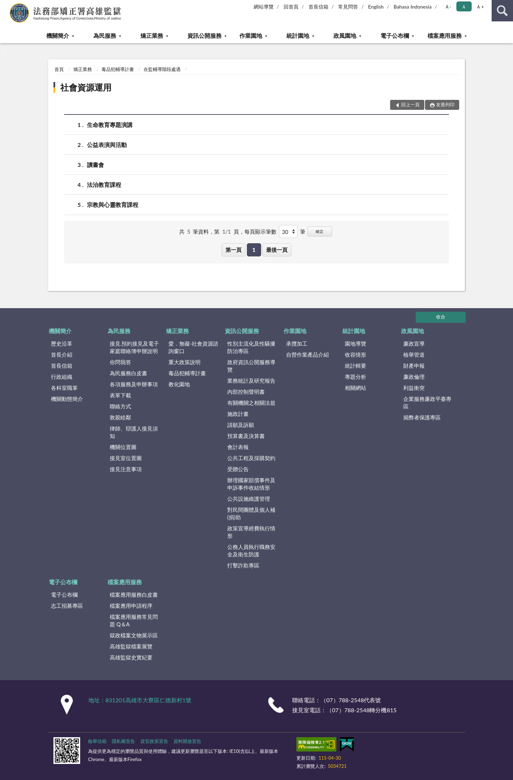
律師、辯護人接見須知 (134, 432)
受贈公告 (238, 469)
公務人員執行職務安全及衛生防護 (251, 550)
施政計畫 (238, 414)
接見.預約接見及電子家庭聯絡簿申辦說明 (134, 347)
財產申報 (414, 365)
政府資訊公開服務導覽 (251, 366)
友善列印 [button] (445, 104)
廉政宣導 (414, 343)
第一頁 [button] (234, 249)
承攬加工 (296, 343)
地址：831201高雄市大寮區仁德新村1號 (139, 700)
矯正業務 (151, 35)
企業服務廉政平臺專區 (427, 402)
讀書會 (95, 164)
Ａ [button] (463, 7)
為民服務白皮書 (128, 373)
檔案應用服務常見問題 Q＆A (134, 620)
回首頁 (291, 7)
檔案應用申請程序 (131, 605)
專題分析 (355, 376)
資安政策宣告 (154, 741)
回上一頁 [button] (410, 104)
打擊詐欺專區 (243, 565)
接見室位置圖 (126, 458)
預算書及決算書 (246, 436)
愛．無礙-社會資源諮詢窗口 (194, 347)
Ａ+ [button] (480, 7)
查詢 (502, 10)
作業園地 (250, 35)
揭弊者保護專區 (422, 417)
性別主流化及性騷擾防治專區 (251, 347)
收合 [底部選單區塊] (440, 317)
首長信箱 (318, 7)
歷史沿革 (61, 343)
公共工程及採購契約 (251, 458)
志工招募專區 (67, 605)
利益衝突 (414, 387)
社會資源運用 (86, 87)
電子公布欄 (394, 35)
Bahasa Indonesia (413, 7)
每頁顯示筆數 (260, 231)
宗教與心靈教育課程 (112, 204)
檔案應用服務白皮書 (134, 594)
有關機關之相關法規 (251, 402)
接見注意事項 (126, 469)
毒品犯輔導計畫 (118, 69)
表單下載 (120, 395)
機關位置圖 (123, 447)
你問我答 (120, 362)
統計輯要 (355, 365)
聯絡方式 (120, 406)
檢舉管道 (414, 354)
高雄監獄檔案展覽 (131, 646)
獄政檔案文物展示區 (134, 635)
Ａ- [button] (448, 7)
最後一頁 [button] (276, 249)
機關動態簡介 (67, 399)
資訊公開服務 (204, 35)
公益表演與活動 (107, 145)
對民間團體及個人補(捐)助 (251, 513)
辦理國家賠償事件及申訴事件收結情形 (251, 484)
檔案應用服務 (445, 35)
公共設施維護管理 (248, 498)
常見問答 (348, 7)
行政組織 (61, 376)
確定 (319, 231)
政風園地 (344, 35)
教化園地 (179, 384)
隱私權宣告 (123, 741)
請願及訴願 (240, 425)
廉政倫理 (414, 376)
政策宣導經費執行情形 (251, 532)
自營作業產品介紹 (307, 354)
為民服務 (104, 35)
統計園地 (297, 35)
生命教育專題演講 (110, 125)
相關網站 (355, 387)
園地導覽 (355, 343)
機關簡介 (57, 35)
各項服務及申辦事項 (134, 384)
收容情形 (355, 354)
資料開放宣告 (187, 741)
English (376, 7)
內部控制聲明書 (246, 391)
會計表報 (238, 447)
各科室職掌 (64, 387)
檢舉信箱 (97, 741)
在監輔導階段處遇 (162, 69)
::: (5, 5)
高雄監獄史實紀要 (131, 657)
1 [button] (253, 249)
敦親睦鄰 (120, 417)
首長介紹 (61, 354)
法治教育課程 (104, 184)
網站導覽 (264, 7)
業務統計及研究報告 (251, 380)
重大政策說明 (185, 362)
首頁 (59, 69)
